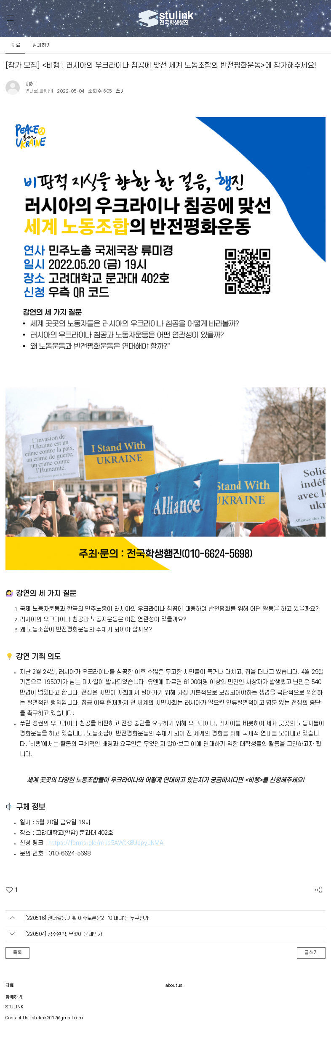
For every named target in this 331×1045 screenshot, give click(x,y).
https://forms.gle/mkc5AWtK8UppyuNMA (105, 843)
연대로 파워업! (40, 91)
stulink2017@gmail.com (57, 1018)
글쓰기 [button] (311, 953)
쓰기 (123, 91)
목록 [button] (17, 953)
